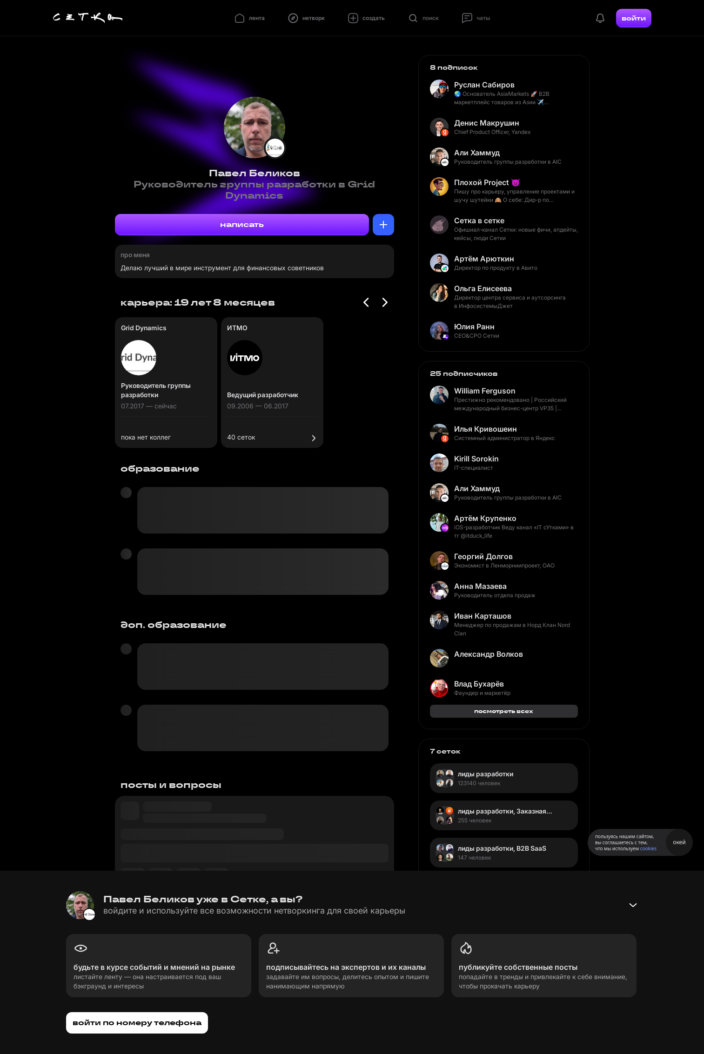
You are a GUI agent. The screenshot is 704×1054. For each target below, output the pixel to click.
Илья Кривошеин (485, 429)
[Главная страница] (88, 18)
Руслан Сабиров (484, 84)
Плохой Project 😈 (487, 182)
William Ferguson (485, 390)
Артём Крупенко (485, 518)
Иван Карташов (482, 615)
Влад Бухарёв (479, 683)
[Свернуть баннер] (632, 905)
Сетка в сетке (479, 220)
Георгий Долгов (483, 556)
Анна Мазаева (480, 586)
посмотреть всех (503, 711)
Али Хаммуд (477, 152)
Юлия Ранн (474, 326)
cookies (648, 848)
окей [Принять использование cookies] (679, 842)
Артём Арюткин (484, 258)
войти (634, 18)
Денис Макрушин (486, 122)
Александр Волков (488, 654)
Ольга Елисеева (483, 288)
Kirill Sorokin (476, 458)
